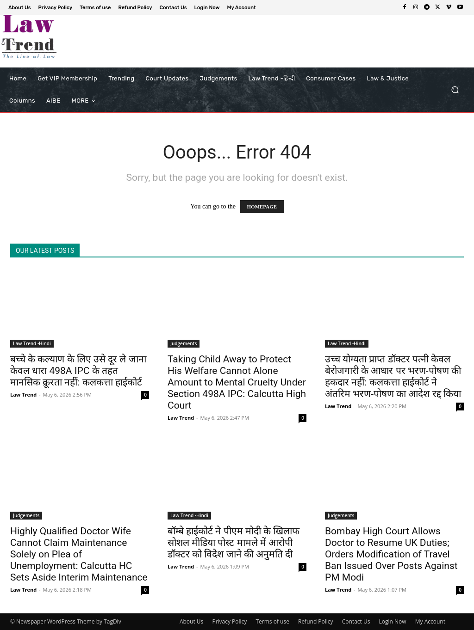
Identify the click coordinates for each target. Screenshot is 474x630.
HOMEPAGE (262, 206)
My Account (430, 621)
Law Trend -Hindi (32, 343)
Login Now (392, 621)
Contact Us (356, 621)
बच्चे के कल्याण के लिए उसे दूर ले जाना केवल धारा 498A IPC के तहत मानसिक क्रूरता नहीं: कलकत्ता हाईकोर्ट (78, 371)
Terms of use (272, 621)
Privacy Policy (229, 621)
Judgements (183, 343)
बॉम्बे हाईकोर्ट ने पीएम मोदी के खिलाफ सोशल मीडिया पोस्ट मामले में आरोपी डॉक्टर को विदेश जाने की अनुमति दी (233, 543)
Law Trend (23, 394)
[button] (455, 90)
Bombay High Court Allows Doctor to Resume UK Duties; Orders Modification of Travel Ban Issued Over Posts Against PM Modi (391, 554)
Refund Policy (315, 621)
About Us (191, 621)
